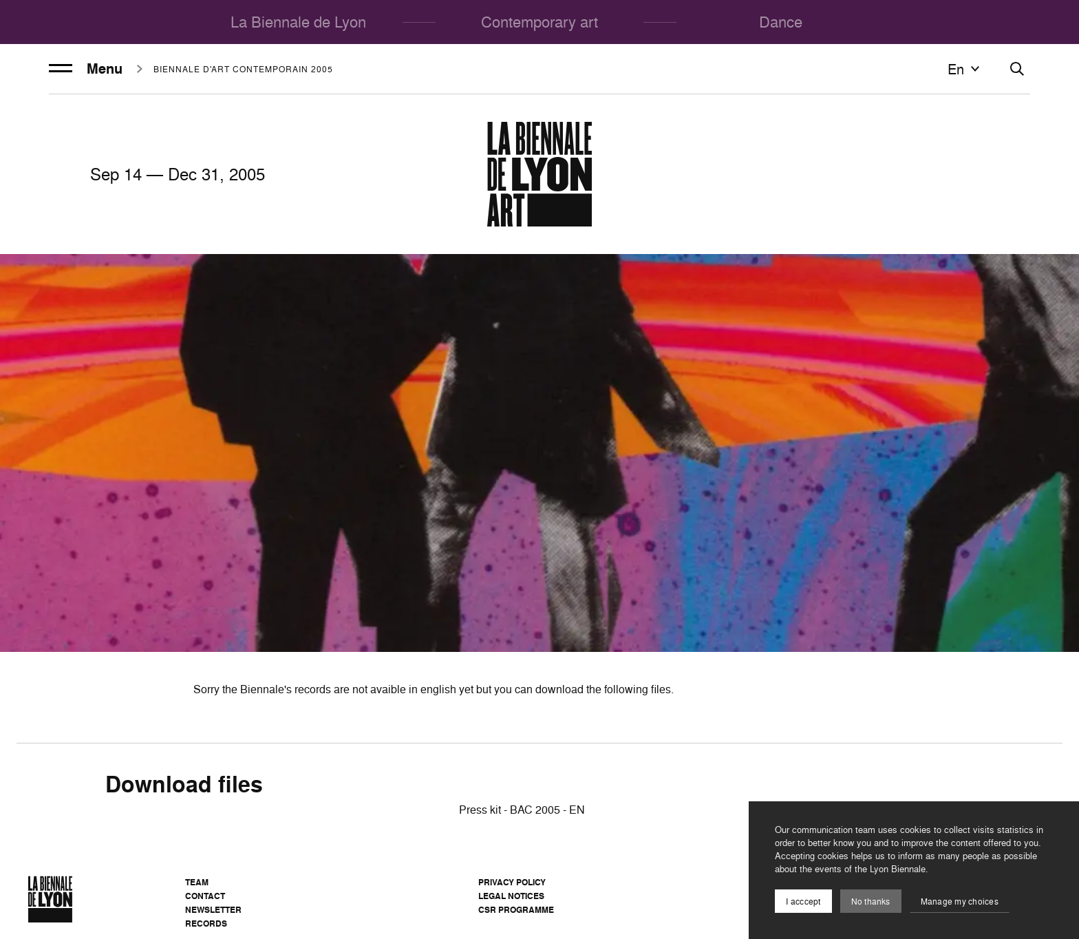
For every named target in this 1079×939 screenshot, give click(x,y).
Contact (205, 896)
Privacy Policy (512, 882)
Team (197, 882)
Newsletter (213, 910)
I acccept (803, 901)
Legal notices (511, 896)
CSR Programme (516, 910)
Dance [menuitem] (780, 21)
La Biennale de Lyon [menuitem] (298, 21)
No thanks (870, 901)
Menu (85, 69)
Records (206, 923)
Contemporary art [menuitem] (539, 21)
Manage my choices (959, 901)
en (965, 69)
